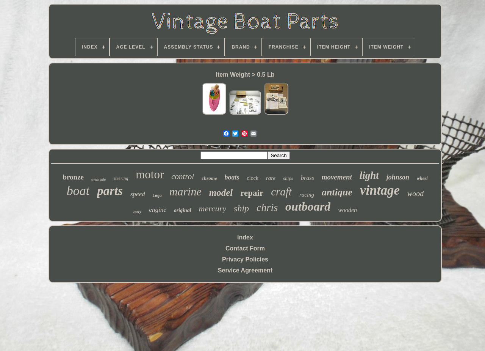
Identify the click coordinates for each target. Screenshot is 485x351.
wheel (422, 178)
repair (251, 193)
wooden (347, 210)
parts (110, 191)
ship (241, 208)
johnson (397, 177)
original (182, 210)
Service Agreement (245, 270)
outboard (307, 206)
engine (157, 209)
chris (267, 207)
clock (252, 178)
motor (150, 174)
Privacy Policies (245, 259)
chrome (209, 178)
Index (245, 237)
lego (157, 196)
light (369, 175)
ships (288, 178)
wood (415, 193)
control (182, 176)
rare (270, 178)
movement (337, 177)
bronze (73, 177)
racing (306, 195)
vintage (380, 190)
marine (185, 191)
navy (137, 211)
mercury (213, 208)
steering (121, 178)
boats (232, 177)
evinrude (98, 179)
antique (337, 192)
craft (281, 192)
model (221, 192)
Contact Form (245, 248)
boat (78, 191)
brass (307, 178)
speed (137, 194)
